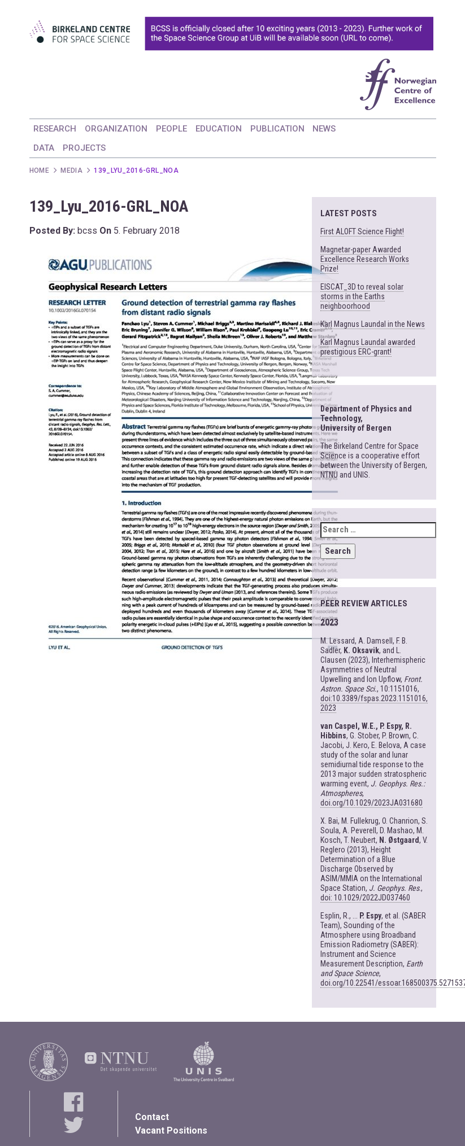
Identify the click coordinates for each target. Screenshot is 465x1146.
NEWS (324, 129)
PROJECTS (84, 148)
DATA (43, 148)
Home (39, 170)
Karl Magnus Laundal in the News (372, 324)
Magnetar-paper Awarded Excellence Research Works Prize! (364, 259)
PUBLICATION (277, 129)
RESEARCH (54, 129)
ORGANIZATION (116, 129)
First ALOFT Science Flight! (362, 231)
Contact (152, 1117)
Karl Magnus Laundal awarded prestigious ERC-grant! (367, 347)
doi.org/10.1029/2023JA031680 (371, 802)
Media (71, 170)
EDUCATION (218, 129)
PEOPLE (171, 129)
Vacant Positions (171, 1130)
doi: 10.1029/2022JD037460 (365, 897)
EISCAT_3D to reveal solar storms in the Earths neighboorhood (361, 296)
